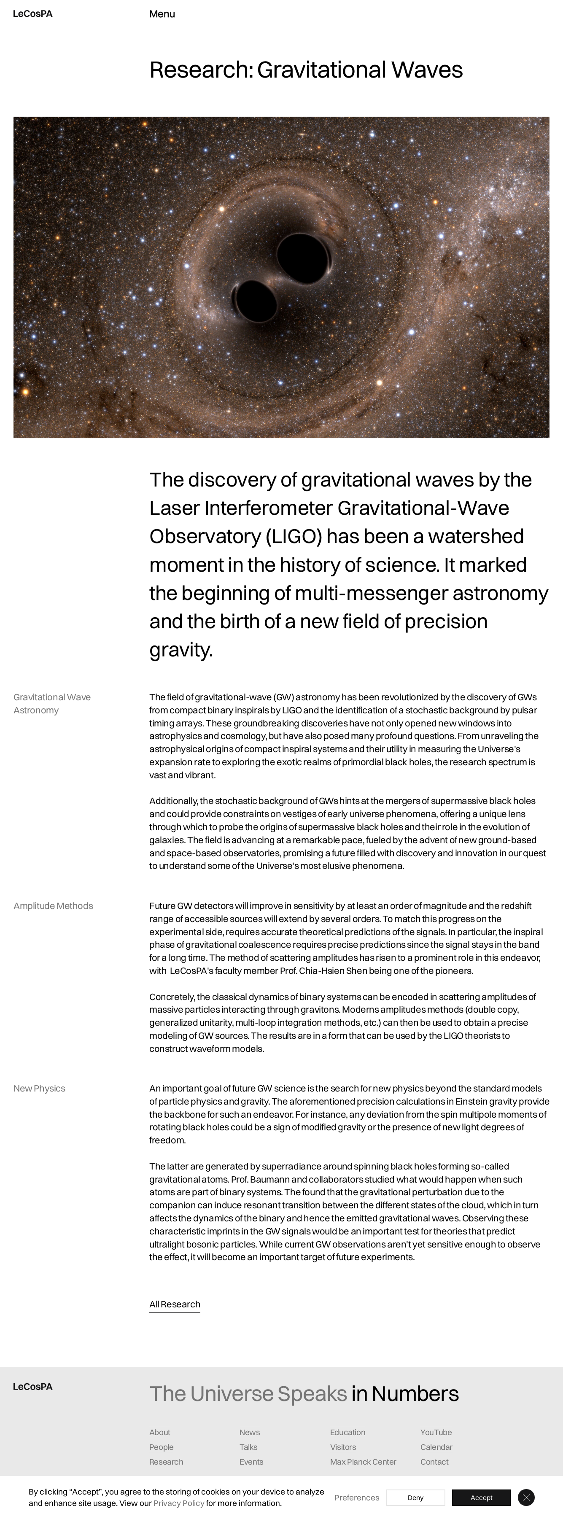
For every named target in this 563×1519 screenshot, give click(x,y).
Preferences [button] (357, 1497)
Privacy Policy (179, 1503)
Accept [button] (482, 1497)
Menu (162, 13)
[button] (526, 1497)
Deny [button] (415, 1497)
